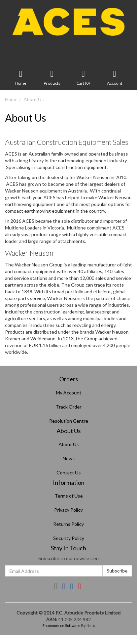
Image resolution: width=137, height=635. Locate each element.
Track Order (68, 407)
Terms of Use (69, 496)
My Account (68, 392)
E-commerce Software (61, 625)
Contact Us (69, 472)
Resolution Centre (68, 421)
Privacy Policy (68, 510)
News (69, 458)
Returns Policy (68, 524)
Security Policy (68, 538)
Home (11, 99)
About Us (34, 99)
